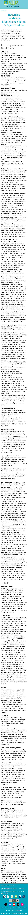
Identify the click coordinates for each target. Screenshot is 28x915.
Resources (3, 10)
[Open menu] (23, 4)
